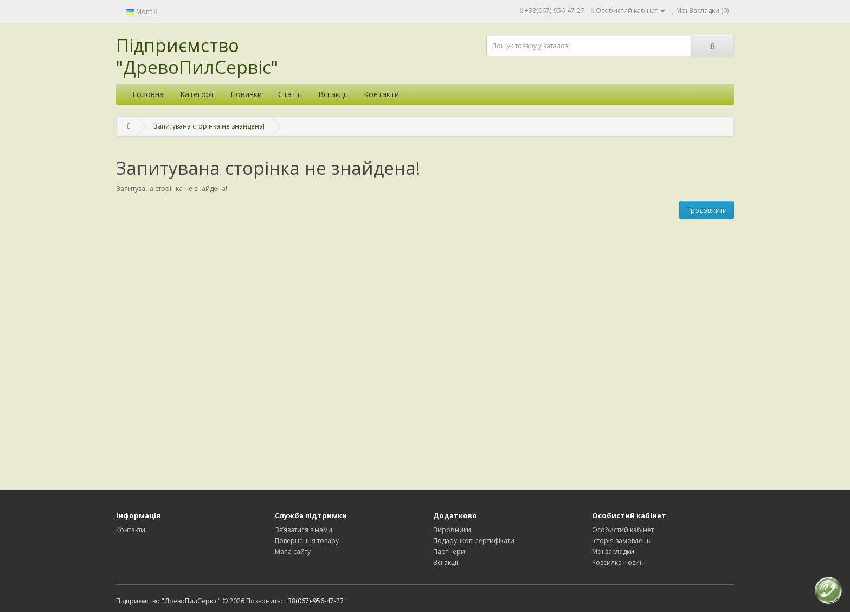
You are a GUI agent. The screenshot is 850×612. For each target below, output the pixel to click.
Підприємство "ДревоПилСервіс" (197, 56)
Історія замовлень (621, 540)
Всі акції (332, 94)
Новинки (246, 94)
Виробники (452, 529)
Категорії (197, 94)
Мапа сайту (293, 551)
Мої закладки (613, 551)
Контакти (381, 94)
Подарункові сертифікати (473, 540)
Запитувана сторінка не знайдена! (209, 126)
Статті (290, 94)
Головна (148, 94)
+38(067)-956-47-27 (554, 10)
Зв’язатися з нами (303, 529)
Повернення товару (307, 540)
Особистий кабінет (623, 529)
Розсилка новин (618, 562)
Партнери (449, 551)
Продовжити (706, 210)
